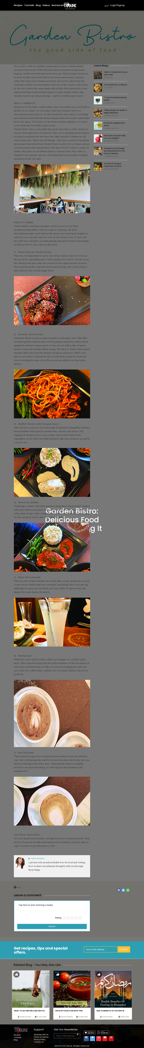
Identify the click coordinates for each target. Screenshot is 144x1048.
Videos (46, 5)
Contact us (39, 1042)
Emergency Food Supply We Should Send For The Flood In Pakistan (114, 151)
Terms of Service (41, 1037)
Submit (52, 926)
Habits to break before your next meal (116, 73)
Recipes (18, 5)
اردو (107, 5)
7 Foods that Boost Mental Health (115, 98)
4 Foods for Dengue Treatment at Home (112, 164)
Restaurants (58, 5)
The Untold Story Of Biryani (115, 85)
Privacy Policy (39, 1039)
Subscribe (123, 949)
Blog (38, 5)
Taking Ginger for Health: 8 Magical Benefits (115, 111)
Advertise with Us (41, 1034)
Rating (58, 917)
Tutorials (29, 5)
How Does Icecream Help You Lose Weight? (114, 136)
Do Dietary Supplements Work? (114, 124)
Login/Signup (117, 5)
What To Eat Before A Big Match (29, 1011)
